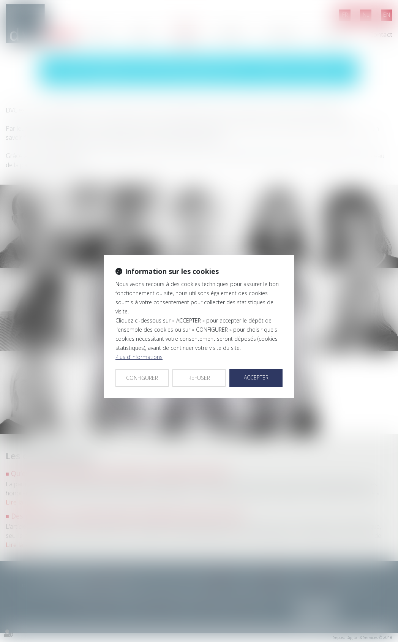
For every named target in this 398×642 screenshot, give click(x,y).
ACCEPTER (256, 377)
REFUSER (199, 377)
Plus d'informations (139, 357)
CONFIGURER (142, 377)
